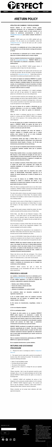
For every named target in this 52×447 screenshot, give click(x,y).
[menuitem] (5, 11)
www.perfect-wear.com (22, 60)
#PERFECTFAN (26, 434)
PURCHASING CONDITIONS (26, 429)
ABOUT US (26, 431)
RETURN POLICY (26, 428)
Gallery (46, 11)
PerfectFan (35, 11)
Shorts (15, 11)
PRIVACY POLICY (26, 426)
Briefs (6, 11)
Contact (26, 13)
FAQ (26, 433)
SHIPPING (26, 430)
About (24, 11)
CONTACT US (26, 425)
